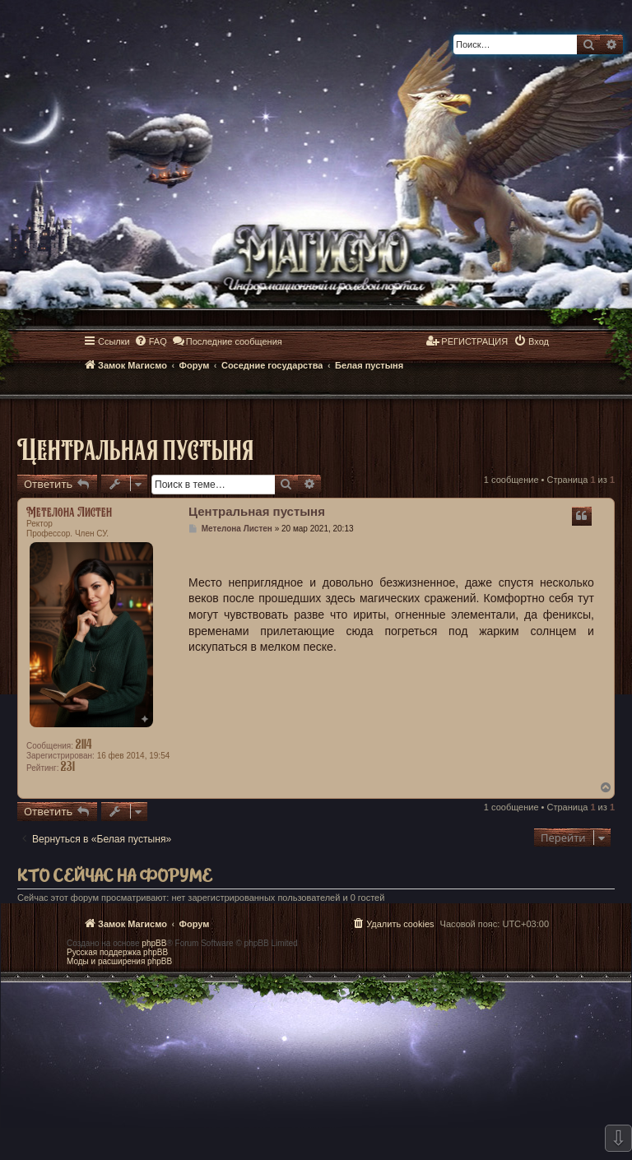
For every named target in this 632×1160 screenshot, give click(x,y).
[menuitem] (150, 341)
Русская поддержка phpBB (117, 952)
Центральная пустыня (135, 448)
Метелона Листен (69, 512)
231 (68, 766)
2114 (84, 744)
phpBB (154, 943)
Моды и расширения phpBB (119, 961)
